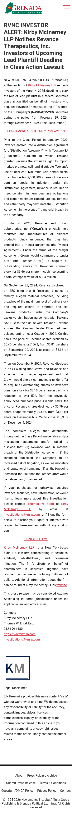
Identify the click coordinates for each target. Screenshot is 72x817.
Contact (65, 790)
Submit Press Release (21, 783)
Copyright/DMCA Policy (17, 790)
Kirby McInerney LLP (42, 85)
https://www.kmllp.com (20, 634)
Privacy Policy (46, 790)
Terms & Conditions (52, 783)
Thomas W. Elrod (40, 504)
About (19, 775)
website (61, 585)
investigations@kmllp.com (22, 514)
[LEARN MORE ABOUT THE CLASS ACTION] (36, 131)
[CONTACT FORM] (36, 539)
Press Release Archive (42, 775)
